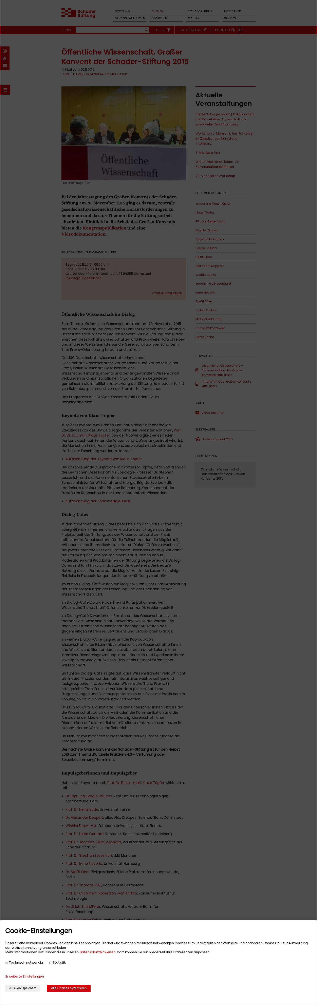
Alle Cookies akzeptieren (69, 988)
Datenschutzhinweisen (97, 952)
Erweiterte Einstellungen (24, 976)
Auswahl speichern (22, 988)
